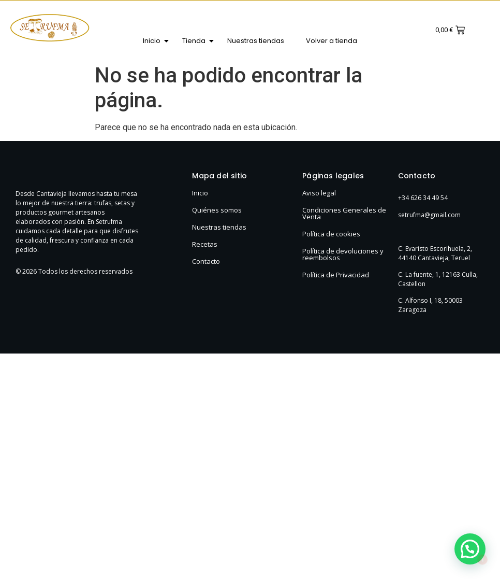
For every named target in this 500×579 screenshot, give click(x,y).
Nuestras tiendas (255, 41)
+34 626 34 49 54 (423, 197)
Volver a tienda (331, 41)
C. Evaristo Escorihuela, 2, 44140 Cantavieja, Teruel (435, 253)
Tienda (196, 41)
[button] (470, 548)
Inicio (154, 41)
